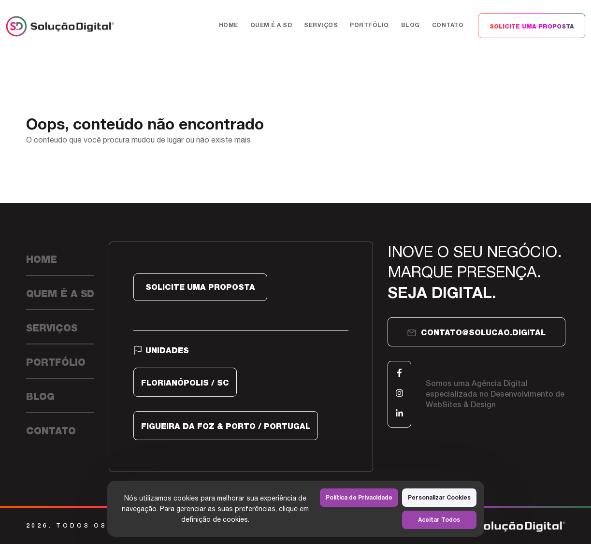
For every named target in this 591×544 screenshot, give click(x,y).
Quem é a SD (271, 25)
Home (228, 25)
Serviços (321, 25)
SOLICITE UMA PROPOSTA (532, 26)
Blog (410, 25)
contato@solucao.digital (476, 332)
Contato (448, 25)
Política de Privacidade (359, 497)
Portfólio (369, 25)
